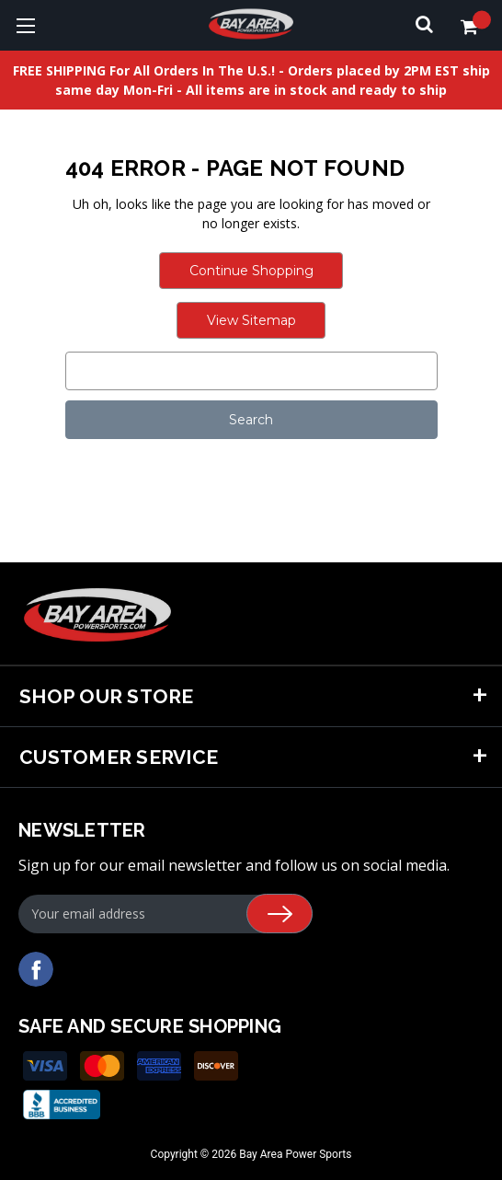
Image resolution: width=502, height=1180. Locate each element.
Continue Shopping (251, 270)
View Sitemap (251, 320)
